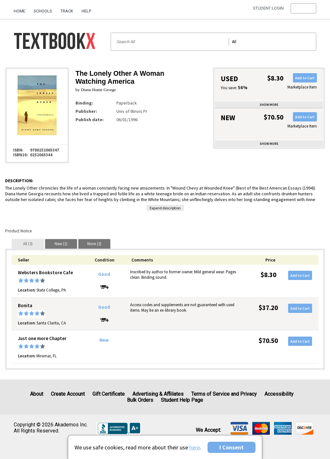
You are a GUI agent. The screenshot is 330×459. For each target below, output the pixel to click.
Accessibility (279, 394)
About (36, 394)
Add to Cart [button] (305, 77)
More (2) (94, 243)
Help (86, 11)
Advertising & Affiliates (158, 394)
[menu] (303, 11)
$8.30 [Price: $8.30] (268, 274)
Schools (43, 11)
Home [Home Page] (19, 11)
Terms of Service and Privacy (224, 394)
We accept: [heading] (208, 430)
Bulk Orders (140, 400)
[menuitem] (21, 9)
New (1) (61, 243)
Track (66, 11)
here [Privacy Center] (194, 447)
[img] (239, 428)
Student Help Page (182, 400)
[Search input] (213, 42)
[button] (303, 11)
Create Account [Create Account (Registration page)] (68, 394)
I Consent (231, 447)
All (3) (28, 243)
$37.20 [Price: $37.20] (268, 307)
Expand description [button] (165, 208)
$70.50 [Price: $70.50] (268, 340)
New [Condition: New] (104, 340)
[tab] (28, 244)
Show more (269, 105)
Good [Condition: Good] (104, 274)
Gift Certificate (108, 394)
